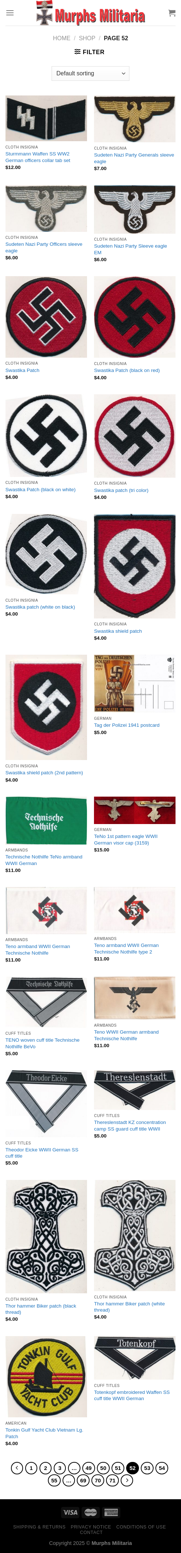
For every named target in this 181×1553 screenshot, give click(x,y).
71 (112, 1480)
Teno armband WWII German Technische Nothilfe (37, 950)
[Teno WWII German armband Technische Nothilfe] (135, 998)
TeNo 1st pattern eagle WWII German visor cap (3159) (126, 840)
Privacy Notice (91, 1527)
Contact (91, 1532)
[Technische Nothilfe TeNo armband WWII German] (46, 821)
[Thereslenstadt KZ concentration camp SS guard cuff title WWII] (135, 1090)
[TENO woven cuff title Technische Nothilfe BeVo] (46, 1002)
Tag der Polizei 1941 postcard (126, 725)
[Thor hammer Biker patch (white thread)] (135, 1235)
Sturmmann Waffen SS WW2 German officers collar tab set (37, 157)
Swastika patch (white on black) (40, 607)
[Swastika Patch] (46, 316)
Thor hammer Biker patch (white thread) (129, 1307)
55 (54, 1480)
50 (103, 1468)
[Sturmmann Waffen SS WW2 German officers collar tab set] (46, 118)
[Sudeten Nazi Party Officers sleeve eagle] (46, 208)
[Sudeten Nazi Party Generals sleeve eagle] (135, 119)
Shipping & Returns (39, 1527)
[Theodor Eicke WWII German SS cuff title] (46, 1103)
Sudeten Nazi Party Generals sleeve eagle (134, 158)
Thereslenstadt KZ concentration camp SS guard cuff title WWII (130, 1126)
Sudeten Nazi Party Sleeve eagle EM (130, 249)
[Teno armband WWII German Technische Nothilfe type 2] (135, 910)
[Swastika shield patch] (135, 566)
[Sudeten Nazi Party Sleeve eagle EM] (135, 209)
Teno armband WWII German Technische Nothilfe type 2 (126, 949)
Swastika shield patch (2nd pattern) (44, 772)
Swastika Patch (22, 370)
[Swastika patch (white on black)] (46, 554)
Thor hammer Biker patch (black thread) (40, 1309)
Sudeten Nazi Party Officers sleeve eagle (44, 247)
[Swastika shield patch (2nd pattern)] (46, 707)
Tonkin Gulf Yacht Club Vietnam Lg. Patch (44, 1433)
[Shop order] (90, 73)
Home (62, 38)
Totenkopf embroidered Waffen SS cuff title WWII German (132, 1396)
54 (162, 1468)
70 (98, 1480)
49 (89, 1468)
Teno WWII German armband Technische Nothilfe (126, 1035)
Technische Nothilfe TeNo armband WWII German (44, 860)
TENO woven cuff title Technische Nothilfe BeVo (42, 1043)
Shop (87, 38)
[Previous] (17, 1468)
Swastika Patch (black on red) (127, 370)
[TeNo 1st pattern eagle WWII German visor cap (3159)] (135, 810)
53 (147, 1468)
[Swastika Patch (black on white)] (46, 435)
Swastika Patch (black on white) (40, 489)
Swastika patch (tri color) (121, 490)
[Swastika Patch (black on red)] (135, 317)
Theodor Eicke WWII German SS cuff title (41, 1153)
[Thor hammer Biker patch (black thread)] (46, 1237)
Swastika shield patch (118, 631)
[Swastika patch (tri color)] (135, 436)
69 (83, 1480)
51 (118, 1468)
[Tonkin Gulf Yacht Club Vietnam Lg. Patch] (46, 1377)
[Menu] (9, 13)
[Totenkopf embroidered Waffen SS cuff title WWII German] (135, 1358)
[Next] (127, 1480)
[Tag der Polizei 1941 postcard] (135, 683)
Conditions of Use (141, 1527)
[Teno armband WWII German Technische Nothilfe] (46, 910)
